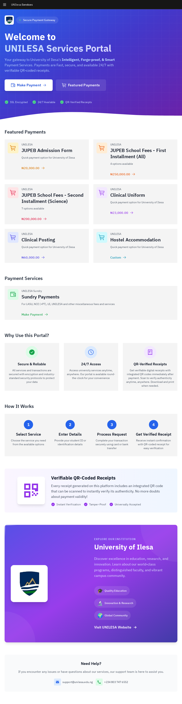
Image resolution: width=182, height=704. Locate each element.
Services (22, 5)
